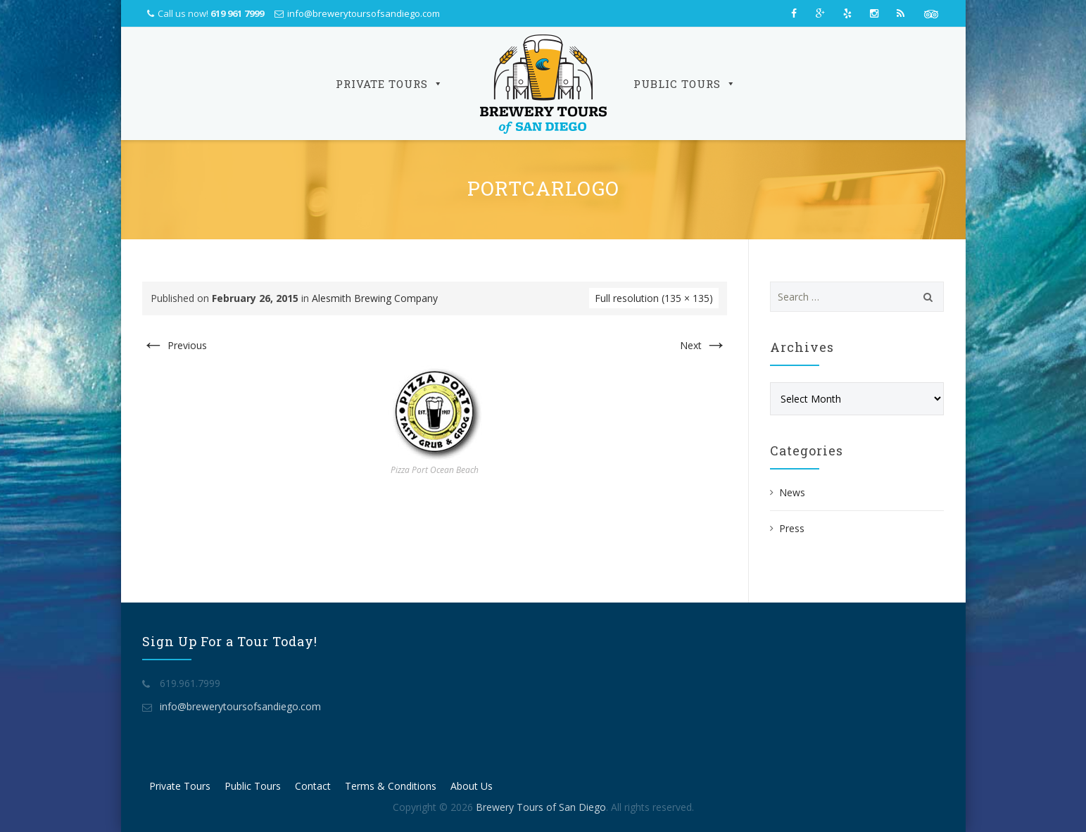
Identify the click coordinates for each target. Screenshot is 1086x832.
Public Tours (684, 84)
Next (703, 345)
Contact (313, 786)
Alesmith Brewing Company (375, 298)
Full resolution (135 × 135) (654, 298)
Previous (174, 345)
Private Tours (389, 84)
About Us (471, 786)
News (792, 492)
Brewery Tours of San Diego (541, 807)
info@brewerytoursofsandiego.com (363, 13)
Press (791, 528)
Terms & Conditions (390, 786)
